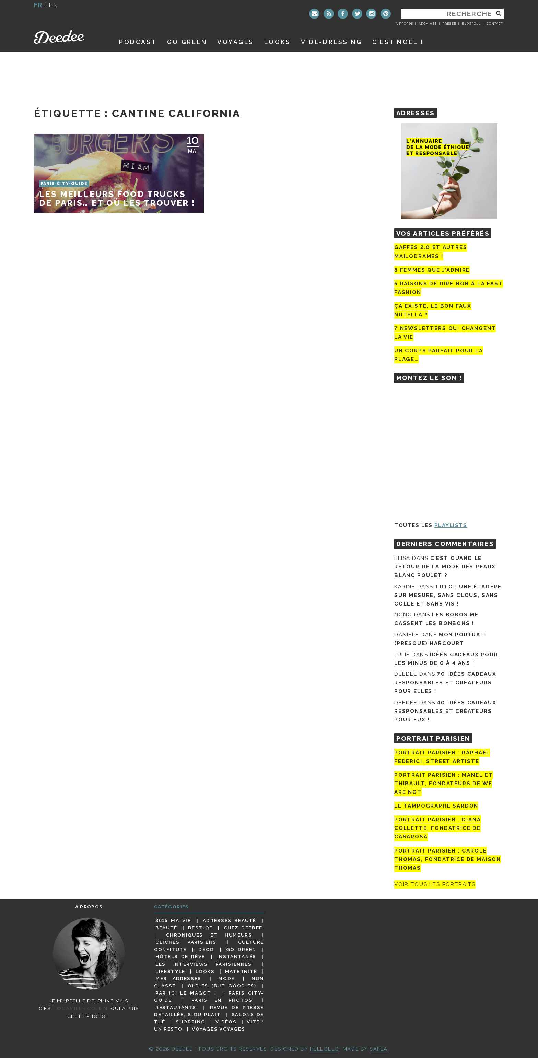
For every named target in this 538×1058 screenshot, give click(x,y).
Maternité (241, 971)
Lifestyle (170, 971)
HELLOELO (324, 1049)
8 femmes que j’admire (432, 270)
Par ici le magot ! (185, 993)
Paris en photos (222, 1000)
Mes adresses (178, 978)
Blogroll (471, 23)
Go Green (241, 949)
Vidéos (225, 1021)
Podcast (138, 41)
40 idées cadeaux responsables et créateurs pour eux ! (445, 711)
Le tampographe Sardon (436, 806)
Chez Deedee (243, 927)
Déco (206, 949)
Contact (495, 23)
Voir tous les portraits (435, 884)
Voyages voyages (218, 1029)
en (53, 5)
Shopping (190, 1021)
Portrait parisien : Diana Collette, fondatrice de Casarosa (437, 828)
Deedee (69, 37)
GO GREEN (187, 41)
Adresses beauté (229, 920)
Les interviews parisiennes (203, 964)
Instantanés (236, 956)
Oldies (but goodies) (222, 985)
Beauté (166, 927)
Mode (226, 978)
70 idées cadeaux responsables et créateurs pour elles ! (445, 682)
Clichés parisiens (186, 942)
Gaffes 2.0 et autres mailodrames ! (430, 251)
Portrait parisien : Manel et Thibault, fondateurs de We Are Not (443, 783)
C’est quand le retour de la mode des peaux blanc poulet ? (445, 566)
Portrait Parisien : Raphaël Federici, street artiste (442, 757)
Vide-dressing (331, 41)
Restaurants (175, 1007)
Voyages (235, 41)
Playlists (450, 525)
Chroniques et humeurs (209, 935)
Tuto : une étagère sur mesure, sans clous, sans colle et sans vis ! (448, 595)
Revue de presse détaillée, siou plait (209, 1010)
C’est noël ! (397, 41)
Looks (277, 41)
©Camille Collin (82, 1008)
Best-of (200, 927)
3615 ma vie (173, 920)
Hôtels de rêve (180, 956)
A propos (404, 23)
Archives (428, 23)
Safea (379, 1049)
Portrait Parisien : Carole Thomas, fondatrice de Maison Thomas (447, 859)
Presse (449, 23)
